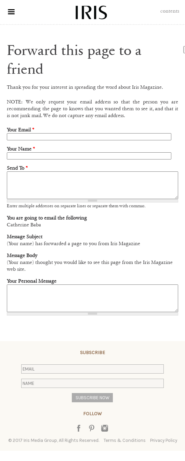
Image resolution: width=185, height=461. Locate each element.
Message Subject (24, 242)
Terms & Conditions (125, 450)
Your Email (20, 130)
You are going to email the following (47, 223)
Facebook (78, 438)
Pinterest (91, 438)
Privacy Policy (163, 450)
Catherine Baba (24, 230)
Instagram (104, 438)
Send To (17, 168)
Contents (169, 11)
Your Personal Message (31, 286)
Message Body (22, 260)
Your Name (21, 149)
